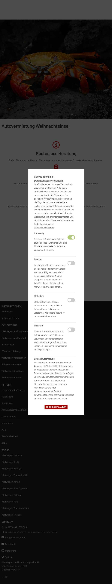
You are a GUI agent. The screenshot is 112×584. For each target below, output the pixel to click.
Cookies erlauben (56, 407)
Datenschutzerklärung (44, 227)
